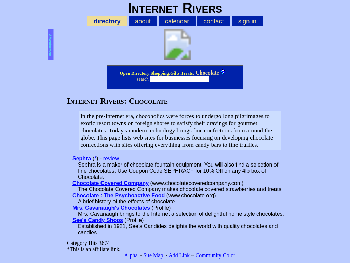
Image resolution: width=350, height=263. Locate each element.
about (143, 21)
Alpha (130, 255)
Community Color (215, 255)
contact (213, 21)
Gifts (174, 73)
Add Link (179, 255)
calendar (177, 21)
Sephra (81, 158)
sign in (247, 21)
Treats (187, 73)
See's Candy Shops (97, 220)
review (111, 158)
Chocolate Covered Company (110, 183)
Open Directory (134, 73)
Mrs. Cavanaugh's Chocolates (111, 208)
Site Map (153, 255)
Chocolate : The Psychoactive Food (118, 195)
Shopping (160, 73)
